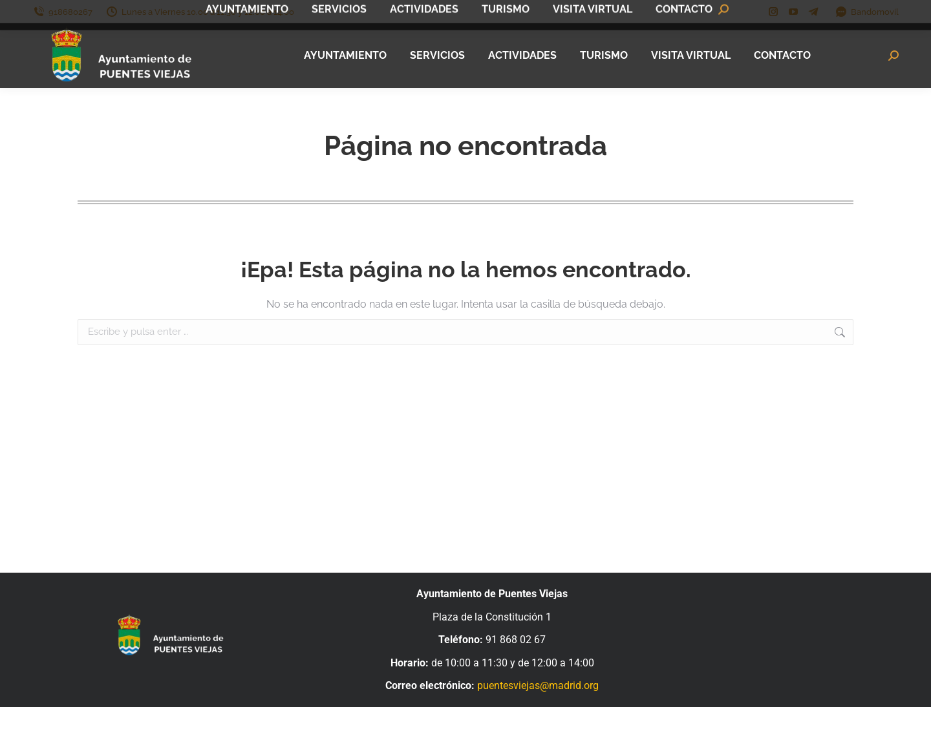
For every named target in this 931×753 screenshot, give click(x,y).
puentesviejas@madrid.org (538, 685)
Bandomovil (867, 12)
